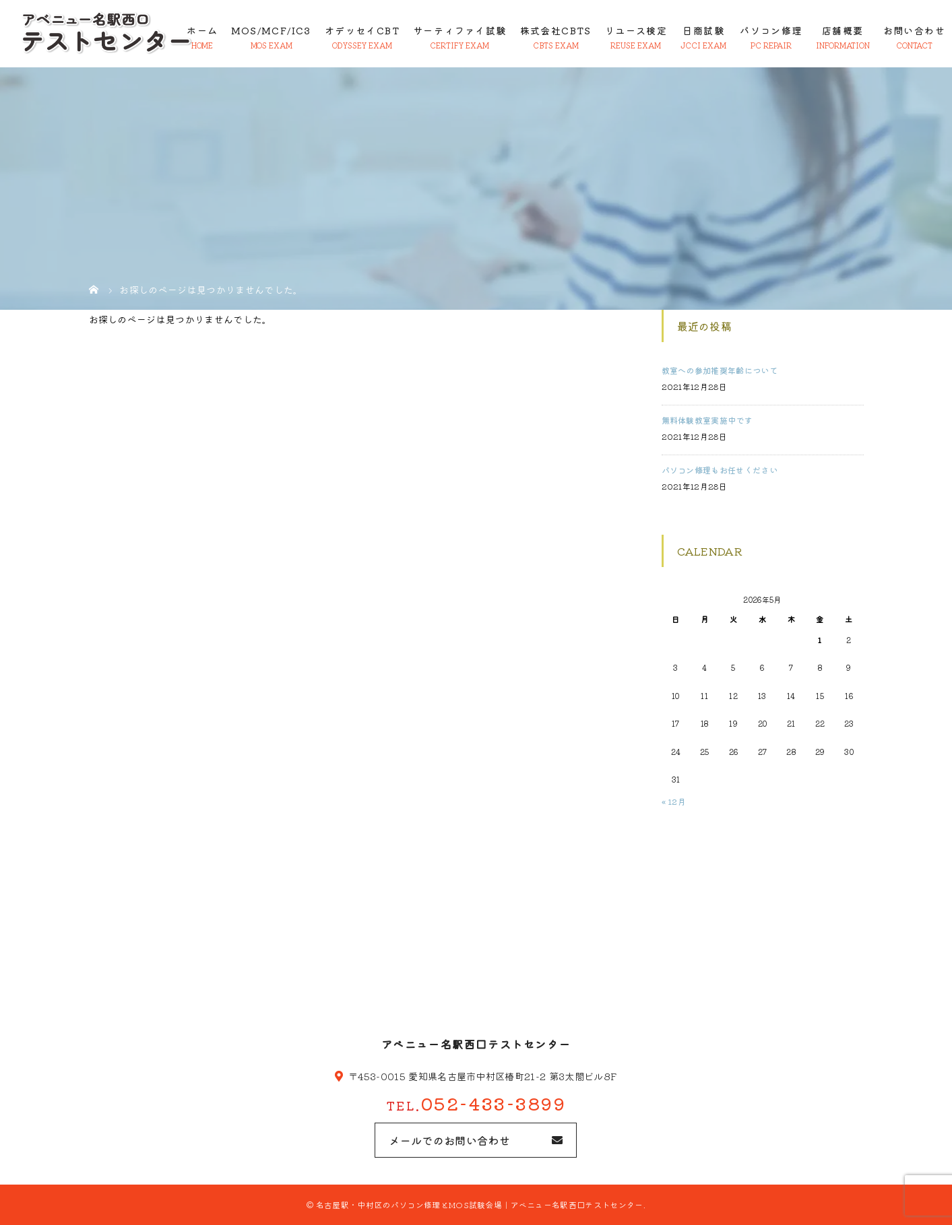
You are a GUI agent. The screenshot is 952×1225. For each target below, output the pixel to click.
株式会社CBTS (556, 30)
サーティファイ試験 (460, 30)
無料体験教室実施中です (707, 420)
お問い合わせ (914, 30)
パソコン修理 (771, 30)
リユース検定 (636, 30)
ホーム (202, 30)
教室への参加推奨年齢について (720, 370)
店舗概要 (843, 30)
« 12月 (674, 801)
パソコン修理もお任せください (720, 469)
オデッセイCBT (362, 30)
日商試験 (703, 30)
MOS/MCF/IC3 (271, 30)
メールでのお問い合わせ (449, 1140)
